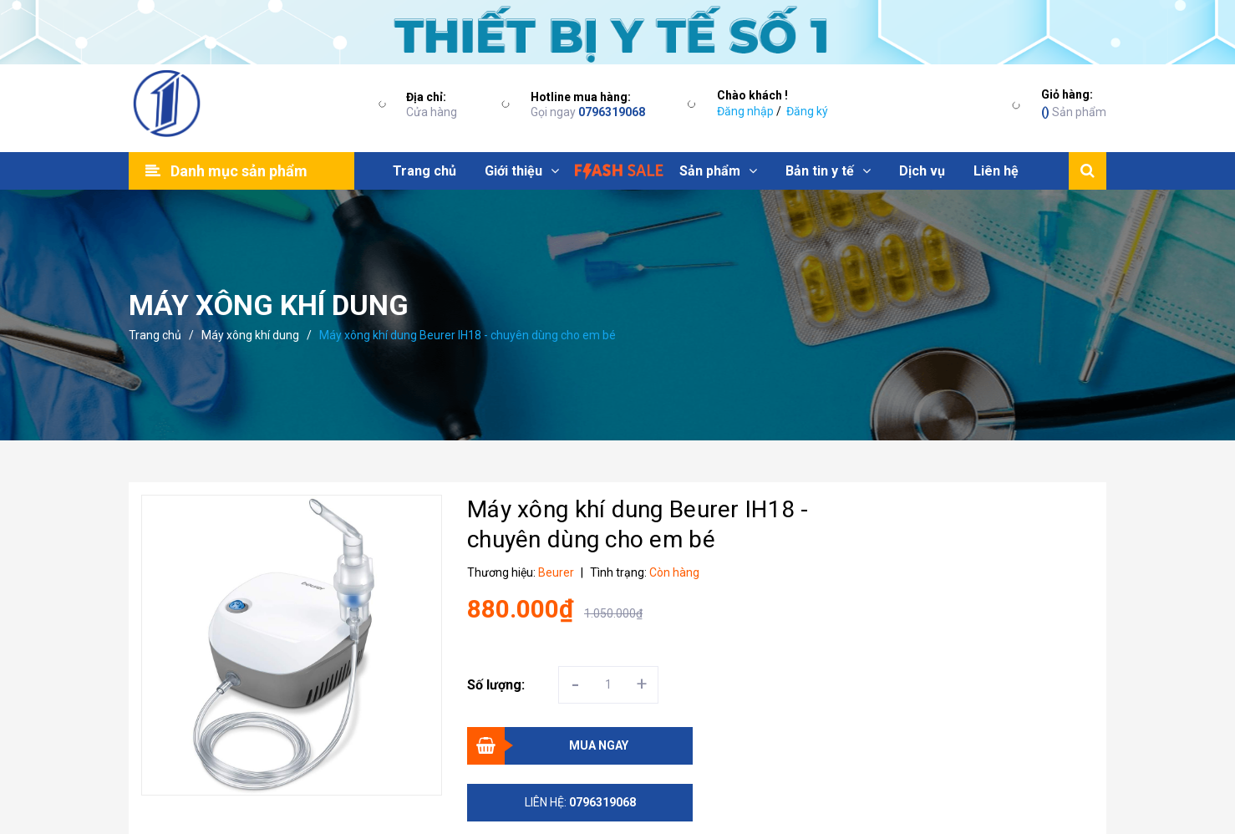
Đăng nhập (745, 111)
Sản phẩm (1073, 102)
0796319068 (611, 112)
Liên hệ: (580, 802)
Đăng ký (807, 111)
